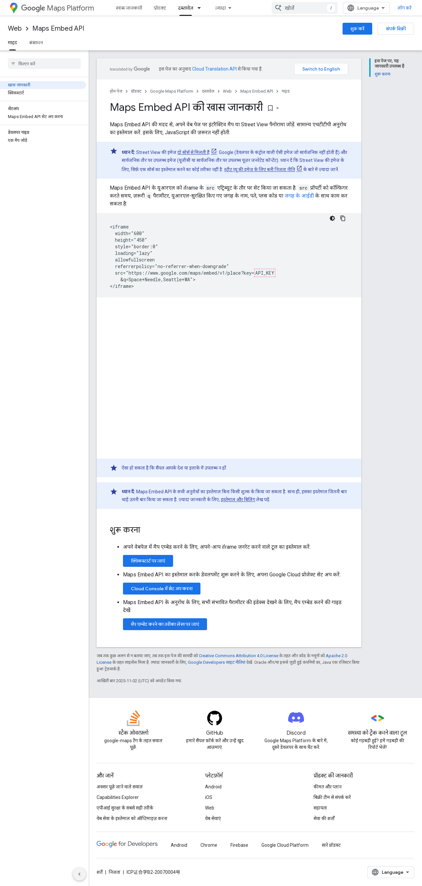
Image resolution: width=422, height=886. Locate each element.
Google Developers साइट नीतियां (216, 662)
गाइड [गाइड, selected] (12, 43)
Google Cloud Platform (285, 845)
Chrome (208, 845)
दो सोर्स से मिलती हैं (193, 152)
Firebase (239, 845)
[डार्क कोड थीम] (332, 218)
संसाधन (36, 43)
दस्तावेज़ (208, 91)
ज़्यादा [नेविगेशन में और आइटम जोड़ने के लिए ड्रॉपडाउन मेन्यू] (220, 8)
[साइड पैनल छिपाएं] (79, 874)
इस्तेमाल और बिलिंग (238, 499)
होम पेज (116, 91)
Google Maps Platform (171, 91)
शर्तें (100, 872)
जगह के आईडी (299, 196)
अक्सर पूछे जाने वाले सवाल (120, 786)
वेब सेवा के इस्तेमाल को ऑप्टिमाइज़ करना (132, 818)
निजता (114, 872)
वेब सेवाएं (213, 818)
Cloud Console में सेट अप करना (162, 589)
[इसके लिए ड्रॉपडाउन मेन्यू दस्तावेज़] (201, 8)
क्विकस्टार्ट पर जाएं (148, 561)
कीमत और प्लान (328, 786)
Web (15, 28)
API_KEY (264, 273)
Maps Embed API (58, 28)
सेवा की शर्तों (324, 818)
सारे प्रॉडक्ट (331, 845)
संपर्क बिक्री (396, 29)
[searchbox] (44, 63)
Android (213, 786)
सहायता (320, 807)
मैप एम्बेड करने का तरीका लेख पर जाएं (165, 624)
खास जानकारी (129, 8)
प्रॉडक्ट (160, 8)
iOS (208, 797)
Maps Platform (57, 8)
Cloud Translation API (214, 69)
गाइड (286, 91)
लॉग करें (404, 8)
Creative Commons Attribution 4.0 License (238, 655)
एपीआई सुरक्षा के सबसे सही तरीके (125, 807)
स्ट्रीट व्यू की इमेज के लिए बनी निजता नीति (259, 169)
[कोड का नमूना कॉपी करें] (343, 218)
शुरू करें (357, 29)
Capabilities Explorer (118, 797)
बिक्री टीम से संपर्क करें (332, 797)
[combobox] (305, 8)
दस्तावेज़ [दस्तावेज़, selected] (185, 8)
